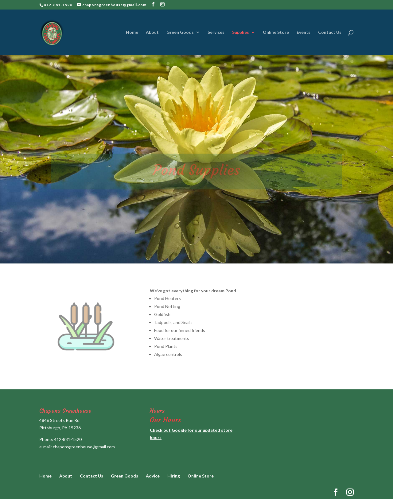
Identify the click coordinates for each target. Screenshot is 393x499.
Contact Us (329, 32)
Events (303, 32)
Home (132, 32)
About (152, 32)
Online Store (276, 32)
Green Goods (180, 32)
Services (216, 32)
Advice (153, 475)
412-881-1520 (68, 439)
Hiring (173, 475)
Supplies (240, 32)
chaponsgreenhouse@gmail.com (84, 446)
